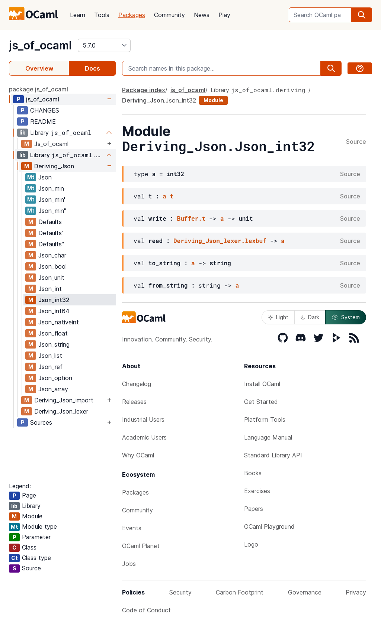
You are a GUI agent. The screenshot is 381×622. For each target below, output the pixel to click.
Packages (131, 15)
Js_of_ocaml (51, 144)
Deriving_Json (54, 166)
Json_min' (51, 199)
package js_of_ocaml (38, 89)
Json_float (53, 333)
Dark (310, 317)
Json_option (55, 378)
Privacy (356, 592)
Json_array (53, 389)
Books (253, 473)
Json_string (54, 344)
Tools (101, 15)
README (43, 121)
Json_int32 (54, 300)
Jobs (129, 563)
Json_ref (50, 366)
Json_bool (52, 266)
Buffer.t (191, 218)
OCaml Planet (141, 546)
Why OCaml (138, 455)
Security (180, 592)
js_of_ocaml (40, 45)
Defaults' (50, 233)
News (201, 15)
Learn (77, 15)
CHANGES (44, 110)
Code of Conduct (146, 610)
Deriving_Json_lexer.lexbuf (219, 240)
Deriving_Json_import (63, 400)
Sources (41, 422)
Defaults (50, 222)
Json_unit (51, 277)
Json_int (50, 288)
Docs (92, 68)
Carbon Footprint (239, 592)
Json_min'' (52, 210)
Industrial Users (143, 419)
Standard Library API (273, 455)
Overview (39, 68)
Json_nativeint (58, 322)
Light (278, 317)
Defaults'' (51, 244)
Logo (251, 544)
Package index (143, 90)
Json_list (50, 355)
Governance (304, 592)
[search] (361, 14)
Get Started (261, 401)
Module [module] (213, 100)
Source (356, 142)
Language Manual (268, 437)
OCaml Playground (269, 526)
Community (169, 15)
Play (224, 15)
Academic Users (144, 437)
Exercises (257, 491)
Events (131, 528)
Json (45, 177)
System (346, 317)
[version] (104, 45)
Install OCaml (262, 384)
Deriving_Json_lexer (61, 411)
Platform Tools (264, 419)
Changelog (136, 384)
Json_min (51, 188)
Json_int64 (53, 311)
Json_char (52, 255)
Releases (134, 401)
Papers (253, 508)
